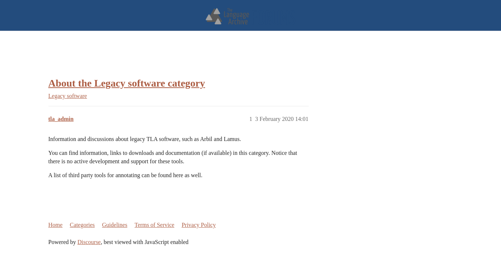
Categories (82, 225)
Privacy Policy (198, 225)
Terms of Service (154, 225)
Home (55, 225)
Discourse (89, 242)
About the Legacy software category (126, 83)
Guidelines (114, 225)
